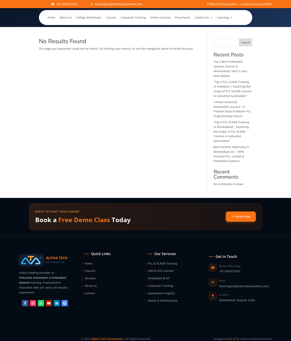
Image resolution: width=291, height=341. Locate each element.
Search (245, 42)
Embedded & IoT (158, 278)
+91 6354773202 (229, 271)
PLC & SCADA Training (161, 263)
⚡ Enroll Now (240, 216)
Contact (88, 293)
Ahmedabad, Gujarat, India (237, 300)
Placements (182, 17)
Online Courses (160, 17)
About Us (66, 17)
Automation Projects (160, 293)
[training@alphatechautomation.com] (244, 286)
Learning (223, 17)
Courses (111, 17)
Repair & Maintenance (162, 300)
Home (51, 17)
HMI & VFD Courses (159, 270)
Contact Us (202, 17)
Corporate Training (133, 17)
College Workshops (88, 17)
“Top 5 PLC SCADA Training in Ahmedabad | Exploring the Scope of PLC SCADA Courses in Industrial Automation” (231, 131)
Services (89, 278)
